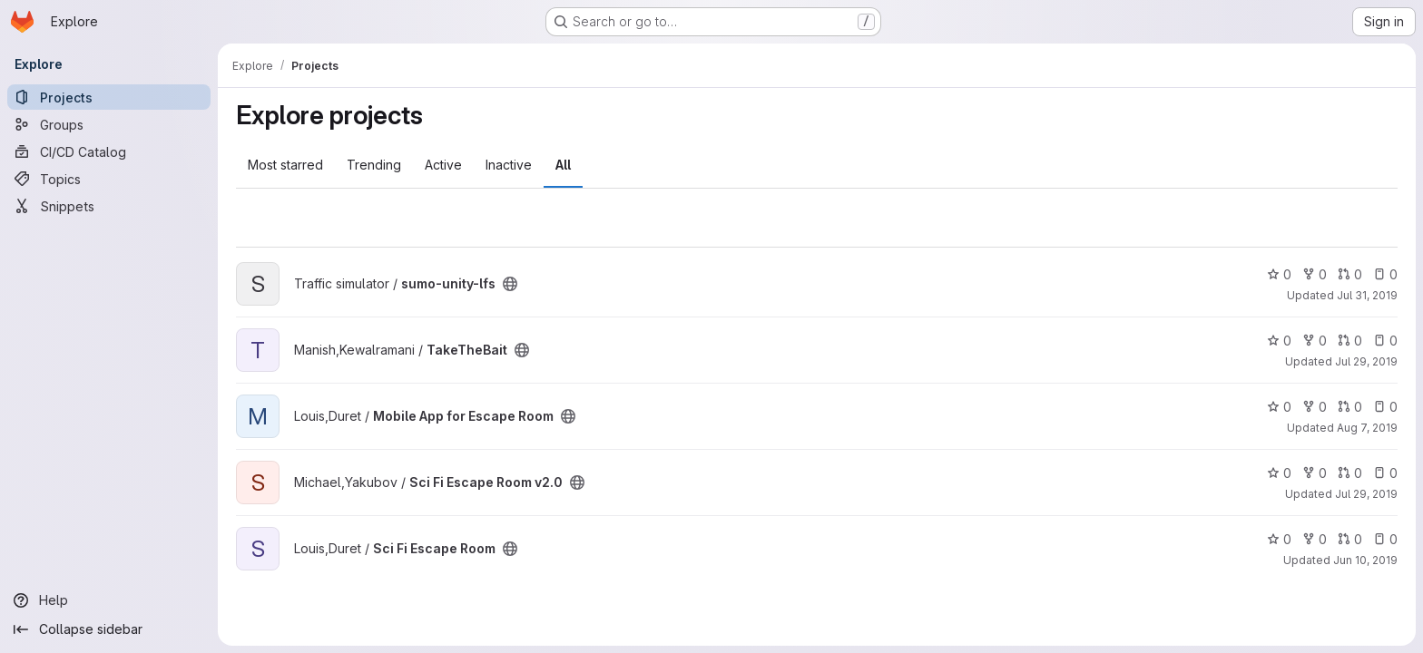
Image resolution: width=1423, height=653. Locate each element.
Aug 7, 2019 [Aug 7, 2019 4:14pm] (1367, 427)
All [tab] (563, 164)
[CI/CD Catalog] (109, 151)
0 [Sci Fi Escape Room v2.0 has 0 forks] (1314, 473)
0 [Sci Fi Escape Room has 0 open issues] (1385, 539)
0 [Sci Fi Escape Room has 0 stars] (1279, 539)
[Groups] (109, 124)
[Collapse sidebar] (109, 629)
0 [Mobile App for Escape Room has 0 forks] (1314, 406)
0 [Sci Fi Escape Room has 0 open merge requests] (1350, 539)
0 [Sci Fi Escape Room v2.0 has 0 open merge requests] (1350, 473)
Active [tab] (443, 164)
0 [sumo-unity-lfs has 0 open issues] (1385, 274)
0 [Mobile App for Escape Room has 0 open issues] (1385, 406)
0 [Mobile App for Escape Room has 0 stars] (1279, 406)
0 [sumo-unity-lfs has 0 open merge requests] (1350, 274)
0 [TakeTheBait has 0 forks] (1314, 340)
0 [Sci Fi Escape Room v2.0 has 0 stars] (1279, 473)
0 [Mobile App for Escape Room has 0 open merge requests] (1350, 406)
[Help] (109, 600)
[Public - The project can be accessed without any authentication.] (510, 284)
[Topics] (109, 178)
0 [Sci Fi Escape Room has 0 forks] (1314, 539)
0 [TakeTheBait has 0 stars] (1279, 340)
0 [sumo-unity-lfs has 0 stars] (1279, 274)
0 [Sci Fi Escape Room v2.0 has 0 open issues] (1385, 473)
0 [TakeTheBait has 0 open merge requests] (1350, 340)
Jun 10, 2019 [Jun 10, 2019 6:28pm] (1365, 560)
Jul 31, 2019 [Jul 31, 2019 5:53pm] (1367, 295)
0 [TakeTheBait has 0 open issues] (1385, 340)
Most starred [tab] (285, 164)
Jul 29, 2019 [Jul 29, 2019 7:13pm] (1366, 361)
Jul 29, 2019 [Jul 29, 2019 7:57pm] (1366, 494)
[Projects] (109, 97)
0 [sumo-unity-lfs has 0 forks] (1314, 274)
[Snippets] (109, 206)
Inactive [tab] (509, 164)
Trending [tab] (374, 164)
